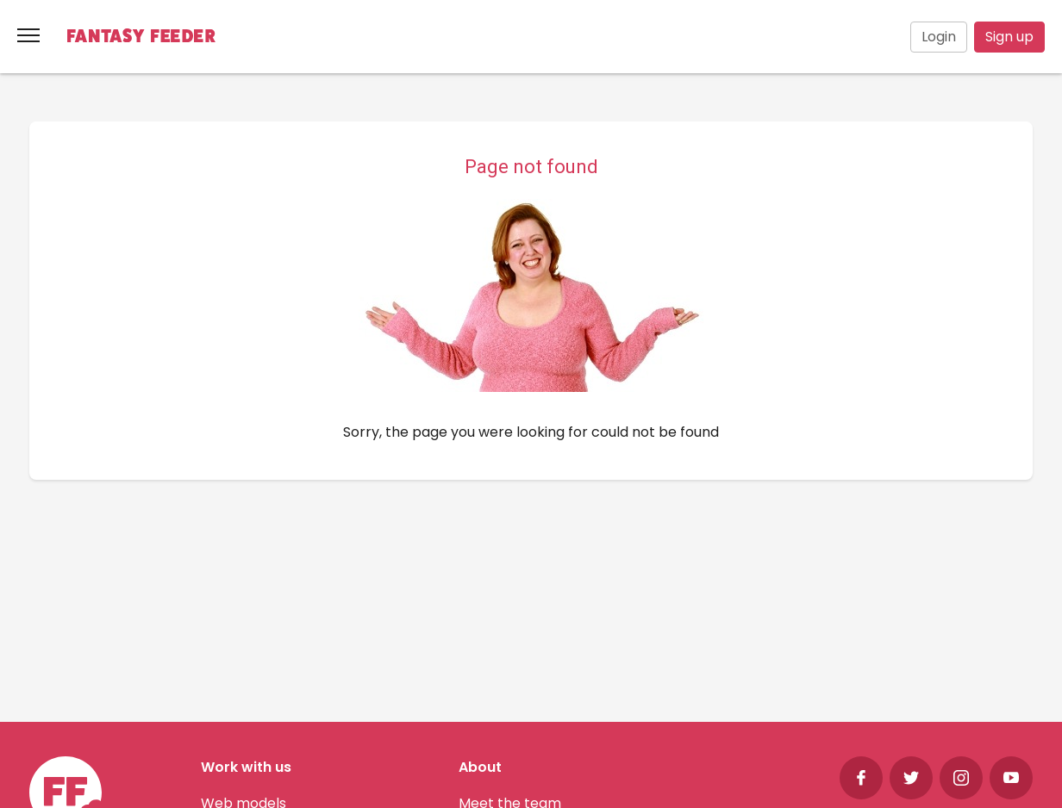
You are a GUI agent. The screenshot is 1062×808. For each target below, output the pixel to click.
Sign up (1009, 37)
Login (938, 37)
